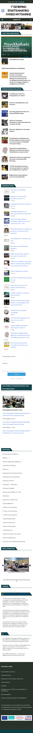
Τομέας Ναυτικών (8, 530)
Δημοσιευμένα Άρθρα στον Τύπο (12, 492)
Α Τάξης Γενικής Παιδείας (10, 507)
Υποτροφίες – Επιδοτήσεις (10, 484)
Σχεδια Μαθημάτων (8, 503)
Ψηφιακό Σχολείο (6, 675)
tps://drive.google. (9, 424)
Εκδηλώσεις (6, 496)
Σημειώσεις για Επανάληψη (18, 190)
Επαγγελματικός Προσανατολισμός (12, 473)
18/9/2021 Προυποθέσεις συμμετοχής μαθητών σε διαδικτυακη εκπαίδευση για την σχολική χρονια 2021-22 (21, 264)
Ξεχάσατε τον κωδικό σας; (16, 378)
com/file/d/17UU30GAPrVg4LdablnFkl (14, 422)
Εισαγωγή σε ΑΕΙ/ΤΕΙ (8, 480)
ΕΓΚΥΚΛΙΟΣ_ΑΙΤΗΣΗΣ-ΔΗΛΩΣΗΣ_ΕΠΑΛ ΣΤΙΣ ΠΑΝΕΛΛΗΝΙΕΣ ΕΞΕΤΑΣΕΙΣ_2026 (15, 48)
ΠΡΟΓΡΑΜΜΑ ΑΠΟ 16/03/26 (16, 59)
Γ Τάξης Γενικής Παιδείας (10, 515)
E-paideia (3, 686)
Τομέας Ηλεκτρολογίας (9, 526)
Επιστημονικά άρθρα (8, 488)
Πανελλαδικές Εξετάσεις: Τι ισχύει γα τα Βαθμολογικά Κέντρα (14, 654)
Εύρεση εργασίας (6, 694)
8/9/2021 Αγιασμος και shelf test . (20, 271)
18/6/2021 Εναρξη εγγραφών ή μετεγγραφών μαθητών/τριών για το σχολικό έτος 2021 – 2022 (20, 221)
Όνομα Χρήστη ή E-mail (9, 356)
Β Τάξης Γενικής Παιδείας (10, 511)
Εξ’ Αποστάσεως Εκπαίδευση (10, 454)
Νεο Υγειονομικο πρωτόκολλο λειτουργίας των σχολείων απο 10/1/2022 (19, 345)
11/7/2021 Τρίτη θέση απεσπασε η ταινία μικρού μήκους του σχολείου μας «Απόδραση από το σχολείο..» (19, 168)
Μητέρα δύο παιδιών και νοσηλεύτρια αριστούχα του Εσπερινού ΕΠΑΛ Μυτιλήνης (19, 159)
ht (3, 422)
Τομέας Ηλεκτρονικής (9, 522)
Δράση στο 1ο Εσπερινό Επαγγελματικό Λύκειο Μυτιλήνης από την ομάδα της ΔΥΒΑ (20, 122)
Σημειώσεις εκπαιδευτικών (10, 499)
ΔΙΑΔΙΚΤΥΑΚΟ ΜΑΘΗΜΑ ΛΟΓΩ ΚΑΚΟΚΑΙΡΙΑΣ (13, 68)
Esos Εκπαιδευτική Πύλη (8, 672)
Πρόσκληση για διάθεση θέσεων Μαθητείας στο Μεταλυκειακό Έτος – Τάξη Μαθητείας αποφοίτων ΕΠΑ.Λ (19, 150)
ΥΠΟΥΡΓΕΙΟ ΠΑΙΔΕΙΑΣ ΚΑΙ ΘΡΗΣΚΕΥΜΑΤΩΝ (16, 594)
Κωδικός (5, 363)
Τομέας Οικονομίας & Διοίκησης (12, 534)
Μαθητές (5, 458)
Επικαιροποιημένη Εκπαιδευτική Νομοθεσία (13, 698)
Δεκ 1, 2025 (7, 54)
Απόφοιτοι (6, 469)
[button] (30, 19)
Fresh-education (5, 682)
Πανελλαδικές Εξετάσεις (9, 465)
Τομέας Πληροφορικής (9, 537)
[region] (16, 26)
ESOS (5, 634)
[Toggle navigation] (16, 20)
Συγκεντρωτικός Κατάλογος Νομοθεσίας (14, 541)
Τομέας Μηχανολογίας (9, 518)
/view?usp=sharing (19, 424)
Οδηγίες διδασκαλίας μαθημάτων (12, 461)
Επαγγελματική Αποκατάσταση (11, 477)
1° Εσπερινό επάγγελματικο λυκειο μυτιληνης (18, 10)
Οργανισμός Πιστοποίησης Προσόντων (12, 679)
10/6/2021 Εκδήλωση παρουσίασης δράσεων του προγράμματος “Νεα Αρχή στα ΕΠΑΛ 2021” (20, 303)
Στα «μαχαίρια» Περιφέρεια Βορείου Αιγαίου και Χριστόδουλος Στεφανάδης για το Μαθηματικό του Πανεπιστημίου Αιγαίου (16, 639)
